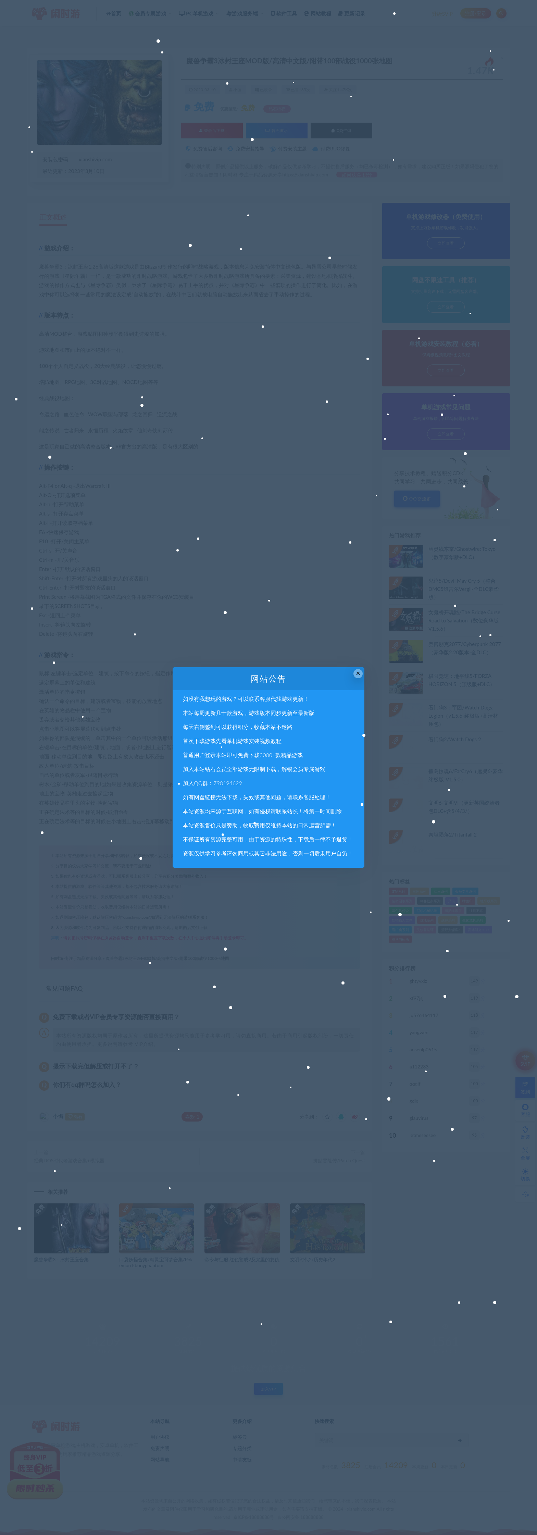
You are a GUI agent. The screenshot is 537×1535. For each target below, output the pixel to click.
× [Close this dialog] (358, 673)
